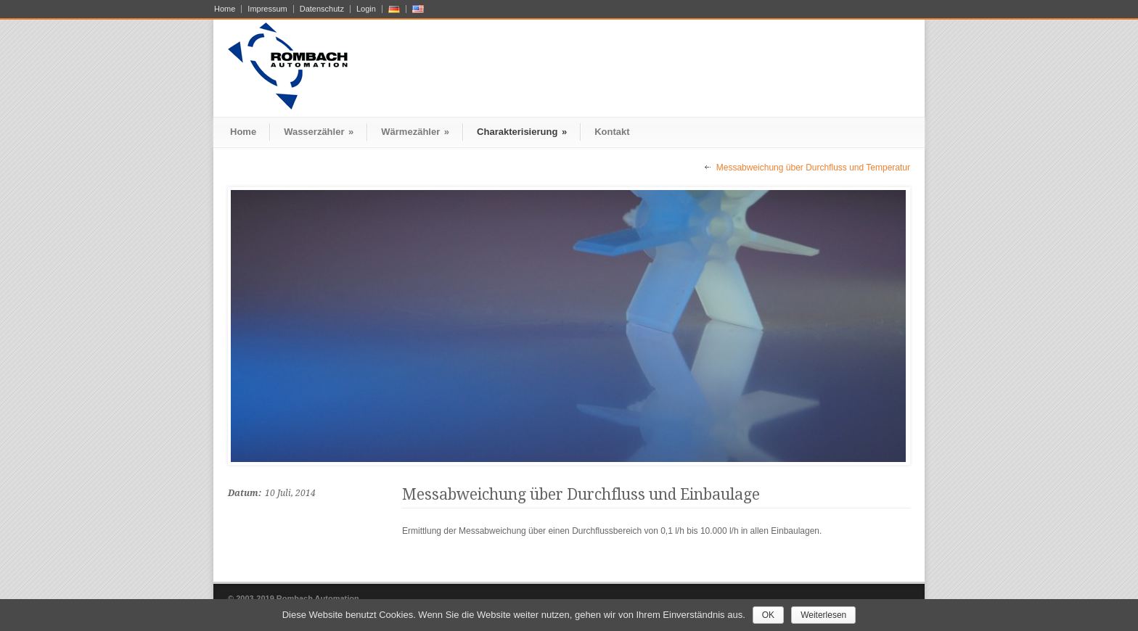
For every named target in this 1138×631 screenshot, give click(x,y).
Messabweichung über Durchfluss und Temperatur (813, 167)
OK (768, 615)
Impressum (267, 9)
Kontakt (611, 131)
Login (366, 9)
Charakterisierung (522, 131)
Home (224, 9)
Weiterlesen (823, 615)
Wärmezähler (415, 131)
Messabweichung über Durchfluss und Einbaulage (581, 494)
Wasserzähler (318, 131)
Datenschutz (322, 9)
